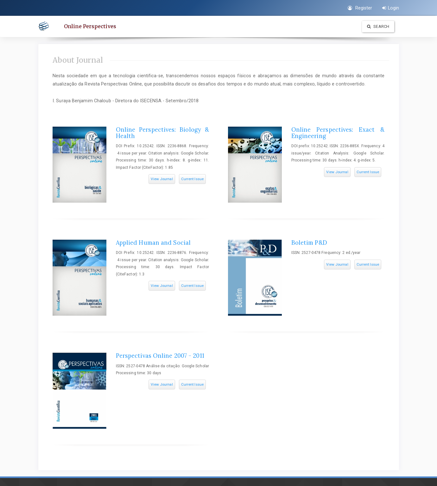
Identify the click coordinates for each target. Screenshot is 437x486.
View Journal (162, 179)
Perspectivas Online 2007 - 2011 (160, 355)
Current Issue (192, 179)
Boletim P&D (309, 242)
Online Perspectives (90, 26)
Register (360, 7)
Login (390, 7)
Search (378, 26)
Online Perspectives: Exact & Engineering (337, 133)
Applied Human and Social (153, 242)
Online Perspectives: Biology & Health (162, 133)
